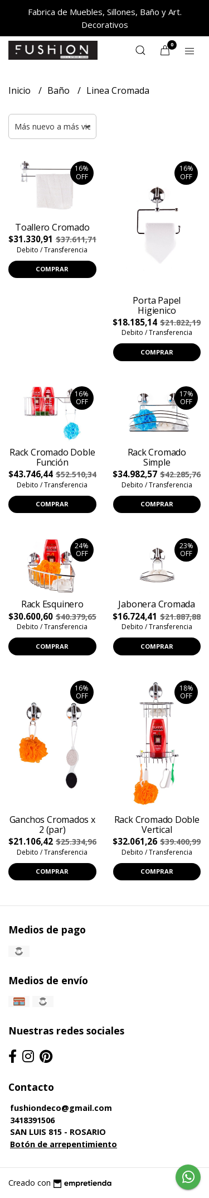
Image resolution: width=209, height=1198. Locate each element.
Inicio (20, 90)
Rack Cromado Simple (157, 457)
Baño (59, 90)
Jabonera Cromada (156, 604)
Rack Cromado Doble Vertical (157, 824)
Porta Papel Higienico (157, 305)
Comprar (52, 269)
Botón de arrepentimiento (63, 1144)
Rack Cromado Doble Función (52, 457)
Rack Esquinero (52, 604)
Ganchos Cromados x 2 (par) (52, 824)
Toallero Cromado (52, 227)
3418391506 (32, 1120)
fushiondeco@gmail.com (61, 1108)
